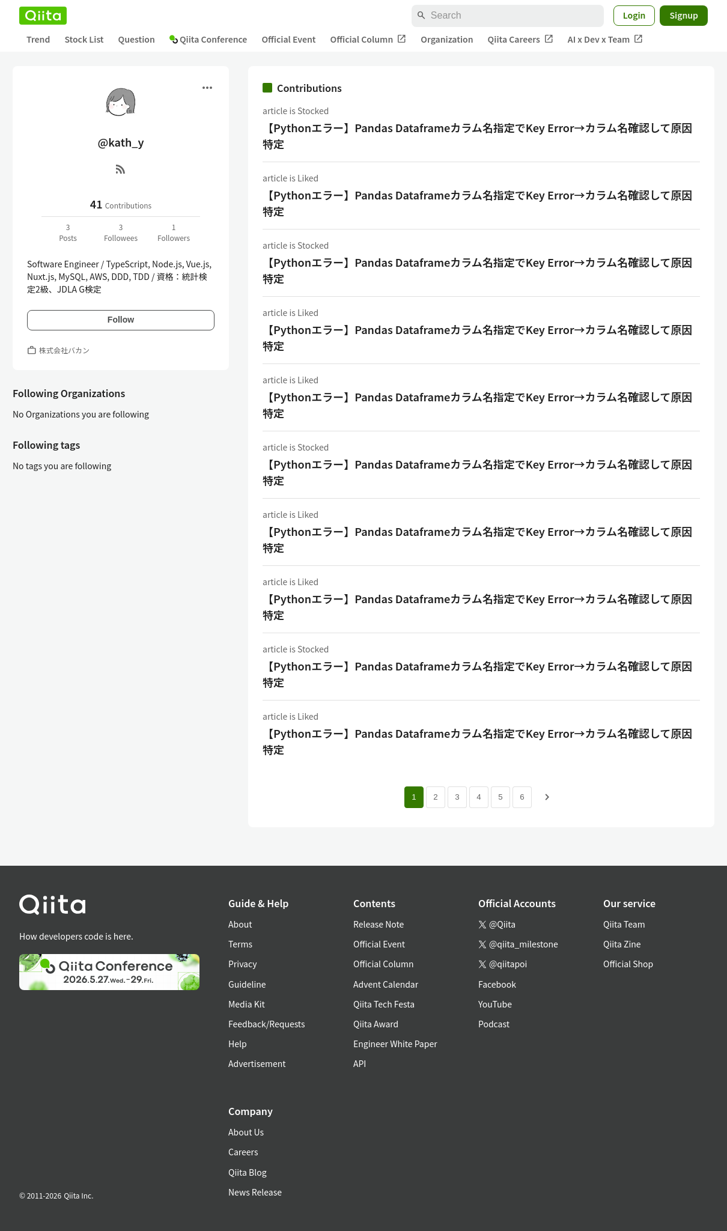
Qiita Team (624, 924)
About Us (246, 1132)
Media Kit (246, 1004)
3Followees (121, 232)
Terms (240, 944)
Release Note (378, 924)
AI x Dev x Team (605, 39)
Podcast (494, 1024)
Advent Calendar (385, 984)
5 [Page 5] (500, 796)
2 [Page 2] (435, 796)
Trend (38, 39)
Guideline (247, 984)
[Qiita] (43, 16)
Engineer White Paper (395, 1044)
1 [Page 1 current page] (414, 796)
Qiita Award (375, 1024)
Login (634, 15)
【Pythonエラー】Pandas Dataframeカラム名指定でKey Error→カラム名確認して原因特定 (478, 135)
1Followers (173, 232)
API (359, 1063)
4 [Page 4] (478, 796)
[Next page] (547, 797)
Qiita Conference (208, 39)
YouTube (495, 1004)
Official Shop (628, 964)
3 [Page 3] (457, 796)
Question (136, 39)
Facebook (497, 984)
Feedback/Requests (266, 1024)
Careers (243, 1152)
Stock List (83, 39)
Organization (447, 39)
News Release (255, 1192)
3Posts (68, 232)
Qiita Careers (520, 39)
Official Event (288, 39)
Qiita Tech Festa (384, 1004)
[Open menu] (207, 88)
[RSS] (121, 169)
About (240, 924)
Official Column (368, 39)
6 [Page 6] (522, 796)
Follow (121, 319)
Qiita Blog (247, 1172)
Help (237, 1044)
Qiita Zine (622, 944)
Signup (683, 15)
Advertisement (257, 1063)
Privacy (242, 964)
